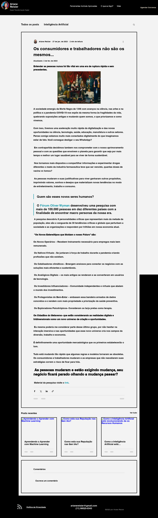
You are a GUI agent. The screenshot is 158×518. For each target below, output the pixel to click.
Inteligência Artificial (56, 24)
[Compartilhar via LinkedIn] (47, 391)
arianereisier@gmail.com (84, 505)
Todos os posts (30, 24)
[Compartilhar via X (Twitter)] (40, 391)
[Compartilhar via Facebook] (34, 391)
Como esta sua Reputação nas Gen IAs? (78, 442)
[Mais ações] (123, 41)
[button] (134, 24)
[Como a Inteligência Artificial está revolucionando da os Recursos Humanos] (119, 427)
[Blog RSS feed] (19, 506)
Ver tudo (133, 413)
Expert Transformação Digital (19, 10)
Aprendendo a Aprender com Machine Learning (37, 442)
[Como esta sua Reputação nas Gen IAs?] (79, 427)
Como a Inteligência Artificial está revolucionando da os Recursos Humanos (115, 442)
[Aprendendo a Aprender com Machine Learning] (39, 427)
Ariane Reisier (14, 5)
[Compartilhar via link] (53, 391)
